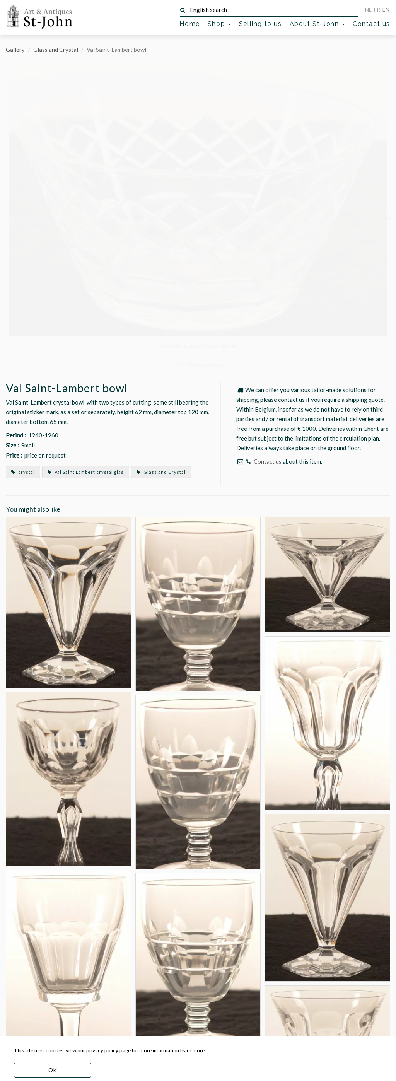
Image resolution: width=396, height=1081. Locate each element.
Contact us (371, 23)
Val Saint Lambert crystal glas (86, 472)
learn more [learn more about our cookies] (192, 1050)
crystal (23, 472)
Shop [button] (219, 23)
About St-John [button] (317, 23)
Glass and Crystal (55, 49)
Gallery (15, 49)
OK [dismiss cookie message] (52, 1070)
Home (189, 23)
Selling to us (260, 23)
